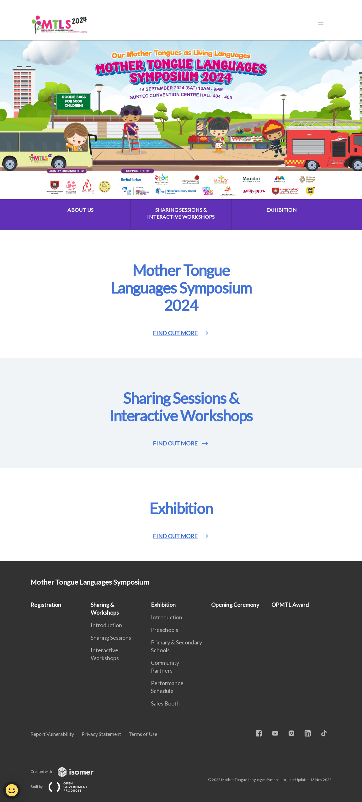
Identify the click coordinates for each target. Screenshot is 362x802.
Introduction (106, 625)
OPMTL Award (290, 604)
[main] (181, 300)
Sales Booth (165, 703)
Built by (64, 786)
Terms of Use (143, 734)
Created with (67, 771)
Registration (45, 604)
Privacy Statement (101, 734)
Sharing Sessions (111, 637)
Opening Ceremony (235, 604)
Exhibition (163, 604)
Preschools (164, 629)
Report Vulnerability (52, 734)
